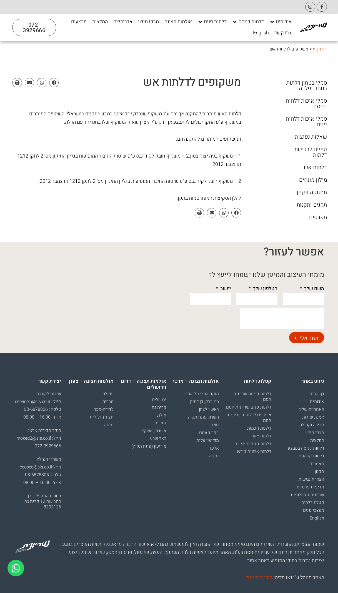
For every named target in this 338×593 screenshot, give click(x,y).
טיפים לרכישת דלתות (310, 152)
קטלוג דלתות (312, 502)
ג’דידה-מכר (104, 409)
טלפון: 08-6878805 (43, 475)
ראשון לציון (209, 409)
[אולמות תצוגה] (178, 21)
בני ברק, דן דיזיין (204, 401)
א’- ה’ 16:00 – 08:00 (42, 417)
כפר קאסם (209, 432)
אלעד (214, 448)
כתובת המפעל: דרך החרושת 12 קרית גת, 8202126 (42, 501)
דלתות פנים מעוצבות (252, 443)
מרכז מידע (314, 432)
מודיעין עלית (207, 440)
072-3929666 (48, 446)
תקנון (319, 471)
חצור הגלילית (102, 417)
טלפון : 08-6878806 (42, 409)
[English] (261, 33)
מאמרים (316, 463)
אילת (161, 415)
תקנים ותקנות (312, 205)
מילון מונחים (313, 180)
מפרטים (318, 217)
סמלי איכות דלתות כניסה (306, 103)
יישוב (225, 288)
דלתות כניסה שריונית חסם (252, 397)
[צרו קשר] (283, 33)
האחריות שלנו (311, 409)
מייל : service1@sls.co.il (38, 401)
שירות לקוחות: (48, 394)
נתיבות (160, 423)
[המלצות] (100, 21)
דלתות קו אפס (311, 456)
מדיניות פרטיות (310, 487)
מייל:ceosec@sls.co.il (40, 467)
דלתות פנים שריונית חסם (248, 407)
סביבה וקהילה (311, 425)
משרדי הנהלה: (48, 459)
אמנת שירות (313, 417)
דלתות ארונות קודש (254, 451)
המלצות (317, 440)
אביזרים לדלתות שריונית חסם (249, 418)
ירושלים (159, 399)
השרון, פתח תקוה (203, 417)
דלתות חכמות (259, 428)
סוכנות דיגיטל (259, 577)
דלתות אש (315, 167)
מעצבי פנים (313, 510)
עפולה (108, 394)
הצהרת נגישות (311, 479)
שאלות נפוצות (311, 137)
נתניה (214, 456)
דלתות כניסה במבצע (306, 448)
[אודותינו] (280, 21)
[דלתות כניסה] (248, 21)
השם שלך (313, 288)
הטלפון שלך (264, 288)
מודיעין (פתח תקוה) (148, 446)
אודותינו (317, 401)
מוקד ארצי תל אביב (201, 394)
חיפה (109, 425)
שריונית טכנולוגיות (307, 494)
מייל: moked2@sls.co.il (38, 438)
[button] (54, 82)
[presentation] (282, 318)
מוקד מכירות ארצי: (44, 430)
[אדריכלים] (123, 21)
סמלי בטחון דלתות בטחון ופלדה (306, 85)
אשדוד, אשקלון (152, 430)
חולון (215, 425)
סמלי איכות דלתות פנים (306, 121)
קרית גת (159, 407)
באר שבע (158, 438)
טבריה (108, 401)
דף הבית (319, 49)
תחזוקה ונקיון (312, 192)
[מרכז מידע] (148, 21)
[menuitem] (261, 33)
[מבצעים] (78, 21)
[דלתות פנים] (212, 21)
